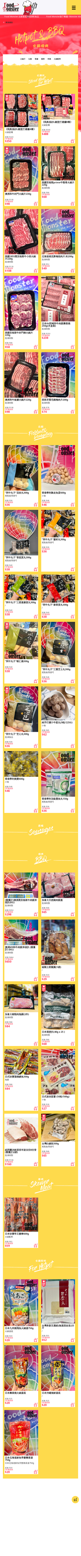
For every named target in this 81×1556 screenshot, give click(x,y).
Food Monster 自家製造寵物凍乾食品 (54, 16)
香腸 (36, 59)
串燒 (49, 59)
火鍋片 (22, 59)
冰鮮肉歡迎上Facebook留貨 (16, 16)
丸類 (30, 59)
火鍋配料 (57, 59)
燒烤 (43, 59)
